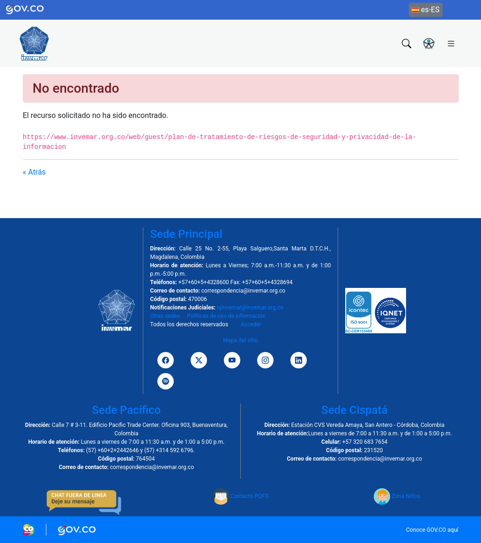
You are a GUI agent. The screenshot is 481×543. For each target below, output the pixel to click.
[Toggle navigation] (451, 43)
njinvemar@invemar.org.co (250, 307)
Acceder (251, 324)
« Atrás (34, 172)
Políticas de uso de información (226, 316)
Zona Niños (397, 496)
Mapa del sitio (240, 340)
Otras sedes (165, 316)
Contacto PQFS (240, 496)
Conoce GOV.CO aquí (432, 530)
